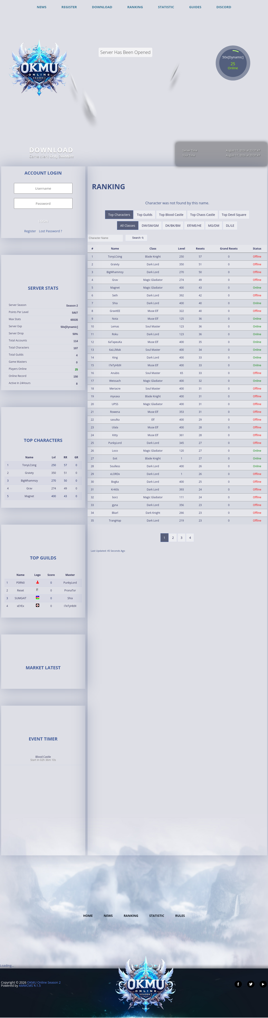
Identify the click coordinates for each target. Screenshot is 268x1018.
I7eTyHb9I (70, 606)
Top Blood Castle (171, 215)
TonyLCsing (29, 465)
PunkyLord (70, 583)
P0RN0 (20, 583)
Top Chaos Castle (202, 215)
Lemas (115, 326)
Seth (115, 295)
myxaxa (115, 396)
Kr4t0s (115, 489)
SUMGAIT (20, 598)
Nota (115, 319)
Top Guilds (144, 215)
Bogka (115, 482)
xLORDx (115, 474)
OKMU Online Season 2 (44, 982)
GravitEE (115, 311)
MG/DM (213, 225)
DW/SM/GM (150, 225)
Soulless (115, 466)
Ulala (115, 427)
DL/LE (230, 225)
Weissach (115, 381)
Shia (70, 598)
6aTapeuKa (115, 342)
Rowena (115, 412)
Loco (115, 451)
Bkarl (115, 513)
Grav (29, 488)
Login (43, 221)
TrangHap (115, 520)
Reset (20, 590)
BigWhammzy (29, 480)
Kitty (115, 435)
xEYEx (20, 606)
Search (138, 238)
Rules (180, 916)
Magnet (29, 496)
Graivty (29, 473)
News (108, 916)
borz (115, 497)
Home (88, 916)
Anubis (115, 373)
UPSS (115, 404)
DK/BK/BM (172, 225)
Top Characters (119, 215)
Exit (115, 458)
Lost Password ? (50, 231)
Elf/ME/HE (194, 225)
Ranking (131, 916)
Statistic (156, 916)
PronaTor (70, 590)
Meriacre (115, 388)
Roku (115, 334)
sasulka (114, 419)
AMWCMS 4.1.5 (30, 985)
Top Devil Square (234, 215)
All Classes (127, 225)
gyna (115, 505)
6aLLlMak (115, 350)
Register (30, 231)
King (115, 357)
